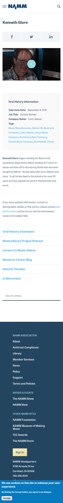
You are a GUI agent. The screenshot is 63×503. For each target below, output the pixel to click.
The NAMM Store (23, 441)
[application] (31, 64)
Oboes (50, 141)
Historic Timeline (14, 269)
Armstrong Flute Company (33, 137)
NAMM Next (20, 405)
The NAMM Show (23, 398)
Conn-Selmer (27, 132)
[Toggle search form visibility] (59, 6)
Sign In (20, 452)
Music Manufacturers (20, 128)
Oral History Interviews (18, 231)
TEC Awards (20, 435)
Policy (16, 371)
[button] (31, 64)
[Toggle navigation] (4, 6)
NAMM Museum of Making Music (29, 427)
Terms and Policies (24, 383)
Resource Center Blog (17, 259)
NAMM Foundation (24, 420)
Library (17, 353)
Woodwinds (40, 141)
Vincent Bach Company (21, 141)
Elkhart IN (37, 128)
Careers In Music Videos (19, 250)
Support (18, 377)
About (16, 341)
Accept (6, 498)
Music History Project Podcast (23, 241)
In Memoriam (12, 278)
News (16, 365)
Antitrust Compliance (26, 347)
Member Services (23, 359)
